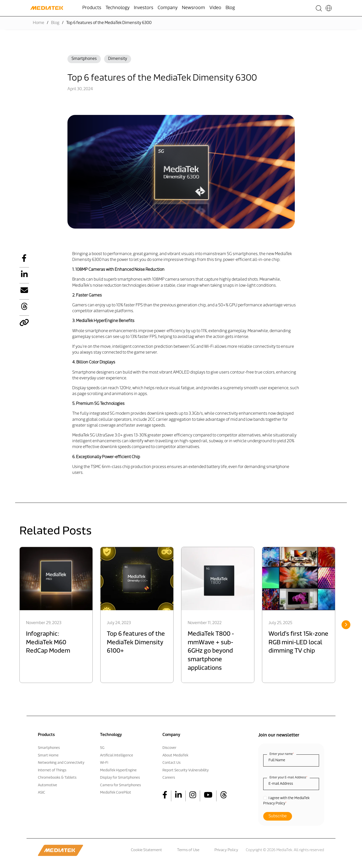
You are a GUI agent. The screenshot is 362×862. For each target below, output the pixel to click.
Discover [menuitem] (169, 748)
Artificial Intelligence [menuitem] (116, 755)
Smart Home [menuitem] (48, 755)
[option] (56, 615)
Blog (55, 23)
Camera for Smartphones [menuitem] (120, 785)
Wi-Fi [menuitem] (104, 763)
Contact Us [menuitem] (171, 763)
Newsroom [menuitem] (193, 8)
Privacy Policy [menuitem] (226, 850)
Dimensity (117, 59)
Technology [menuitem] (118, 8)
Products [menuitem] (91, 8)
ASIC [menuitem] (41, 793)
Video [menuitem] (215, 8)
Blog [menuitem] (230, 8)
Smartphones (84, 59)
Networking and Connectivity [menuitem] (61, 763)
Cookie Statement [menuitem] (146, 850)
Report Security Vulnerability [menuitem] (185, 770)
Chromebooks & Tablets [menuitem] (57, 778)
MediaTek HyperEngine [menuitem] (118, 770)
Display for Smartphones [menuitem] (120, 778)
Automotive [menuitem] (47, 785)
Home (38, 23)
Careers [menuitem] (168, 778)
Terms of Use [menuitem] (188, 850)
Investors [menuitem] (143, 8)
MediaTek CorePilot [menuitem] (115, 793)
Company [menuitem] (168, 8)
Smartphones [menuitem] (49, 748)
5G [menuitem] (102, 748)
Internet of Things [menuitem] (52, 770)
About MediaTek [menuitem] (175, 755)
